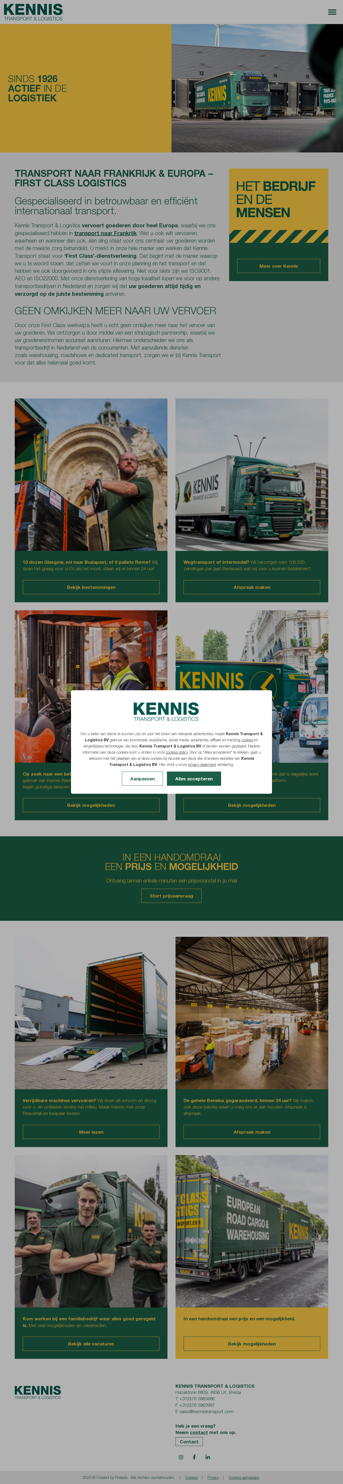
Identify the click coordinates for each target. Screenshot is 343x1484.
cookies (247, 740)
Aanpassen (142, 778)
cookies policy (177, 752)
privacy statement (202, 764)
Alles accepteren (194, 778)
